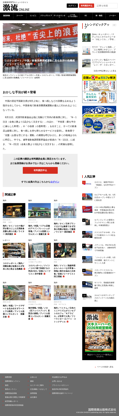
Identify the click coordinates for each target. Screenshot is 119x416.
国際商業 (8, 377)
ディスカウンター (59, 16)
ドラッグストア (46, 16)
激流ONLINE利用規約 (60, 389)
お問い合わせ (57, 381)
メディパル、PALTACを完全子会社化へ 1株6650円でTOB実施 (105, 248)
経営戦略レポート (11, 401)
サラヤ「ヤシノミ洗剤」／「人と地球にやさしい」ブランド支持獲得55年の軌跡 (104, 49)
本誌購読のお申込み (59, 377)
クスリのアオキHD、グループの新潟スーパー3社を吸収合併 (104, 235)
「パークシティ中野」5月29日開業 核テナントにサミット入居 (104, 260)
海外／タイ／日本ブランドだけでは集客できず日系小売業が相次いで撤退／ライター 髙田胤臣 (64, 227)
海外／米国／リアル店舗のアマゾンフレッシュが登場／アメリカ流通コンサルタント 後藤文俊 (39, 230)
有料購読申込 (86, 5)
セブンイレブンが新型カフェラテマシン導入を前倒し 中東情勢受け (104, 222)
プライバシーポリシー (60, 385)
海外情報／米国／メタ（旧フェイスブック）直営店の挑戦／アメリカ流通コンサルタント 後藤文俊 (39, 313)
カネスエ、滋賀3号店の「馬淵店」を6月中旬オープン (104, 185)
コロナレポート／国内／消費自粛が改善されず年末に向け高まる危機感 (13, 266)
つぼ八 (10, 222)
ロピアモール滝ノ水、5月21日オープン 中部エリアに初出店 (104, 197)
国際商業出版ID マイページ (62, 393)
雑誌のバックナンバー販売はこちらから (100, 355)
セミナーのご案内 (37, 385)
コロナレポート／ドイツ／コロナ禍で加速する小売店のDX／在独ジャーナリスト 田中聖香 (39, 269)
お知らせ (33, 377)
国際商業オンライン (12, 381)
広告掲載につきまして (38, 389)
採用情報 (33, 393)
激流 (6, 385)
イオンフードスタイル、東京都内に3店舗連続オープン (104, 273)
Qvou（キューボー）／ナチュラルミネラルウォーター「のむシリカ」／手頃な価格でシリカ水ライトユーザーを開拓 (104, 37)
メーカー (112, 16)
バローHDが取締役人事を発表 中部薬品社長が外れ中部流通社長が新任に (104, 210)
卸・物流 (99, 16)
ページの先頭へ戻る (105, 367)
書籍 (32, 381)
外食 (21, 68)
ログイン (72, 5)
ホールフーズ (32, 222)
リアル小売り (72, 15)
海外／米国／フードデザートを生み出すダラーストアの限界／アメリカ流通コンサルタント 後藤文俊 (13, 311)
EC (86, 16)
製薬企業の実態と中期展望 (15, 397)
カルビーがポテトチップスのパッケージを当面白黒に (104, 298)
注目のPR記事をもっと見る (105, 71)
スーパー (19, 16)
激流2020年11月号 (30, 68)
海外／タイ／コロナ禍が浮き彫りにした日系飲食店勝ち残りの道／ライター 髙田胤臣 (13, 230)
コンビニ (33, 16)
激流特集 (6, 16)
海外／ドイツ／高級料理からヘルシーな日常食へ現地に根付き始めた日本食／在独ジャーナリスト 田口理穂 (64, 271)
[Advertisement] (100, 154)
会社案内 (33, 397)
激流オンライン (9, 75)
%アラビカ (62, 304)
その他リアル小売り (11, 68)
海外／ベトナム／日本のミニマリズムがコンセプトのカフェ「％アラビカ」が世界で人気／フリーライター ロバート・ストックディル (65, 315)
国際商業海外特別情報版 (14, 405)
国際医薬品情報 (11, 393)
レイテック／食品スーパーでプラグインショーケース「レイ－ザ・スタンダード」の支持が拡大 (104, 62)
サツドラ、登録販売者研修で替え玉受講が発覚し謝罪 (104, 285)
